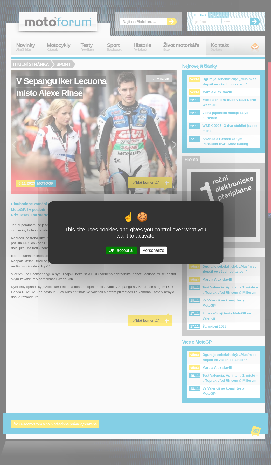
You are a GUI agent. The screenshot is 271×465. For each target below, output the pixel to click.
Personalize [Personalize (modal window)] (153, 250)
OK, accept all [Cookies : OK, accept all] (122, 250)
